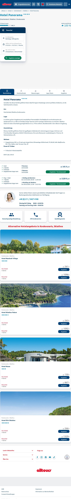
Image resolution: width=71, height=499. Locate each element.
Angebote (64, 92)
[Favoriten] (43, 4)
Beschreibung (7, 92)
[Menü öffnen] (69, 4)
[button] (18, 451)
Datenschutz (5, 492)
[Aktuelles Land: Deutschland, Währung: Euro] (65, 4)
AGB (2, 489)
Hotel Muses (6, 367)
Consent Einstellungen (8, 495)
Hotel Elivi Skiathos (8, 421)
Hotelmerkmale (21, 92)
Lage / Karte (49, 92)
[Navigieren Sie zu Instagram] (41, 457)
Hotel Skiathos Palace (9, 313)
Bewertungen (35, 92)
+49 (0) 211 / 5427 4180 (28, 199)
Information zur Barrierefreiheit (45, 492)
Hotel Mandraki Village (10, 259)
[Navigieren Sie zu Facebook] (37, 457)
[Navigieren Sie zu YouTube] (50, 457)
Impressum (39, 489)
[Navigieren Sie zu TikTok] (54, 457)
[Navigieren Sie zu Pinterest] (45, 457)
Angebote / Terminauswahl (58, 172)
